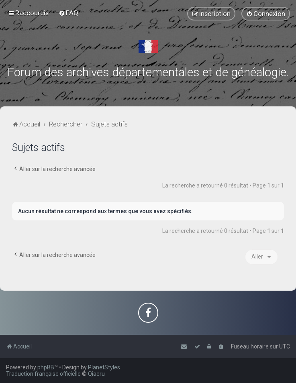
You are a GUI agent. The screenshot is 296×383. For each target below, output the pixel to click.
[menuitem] (68, 13)
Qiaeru (96, 374)
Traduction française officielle (43, 374)
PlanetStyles (104, 367)
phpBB (45, 367)
